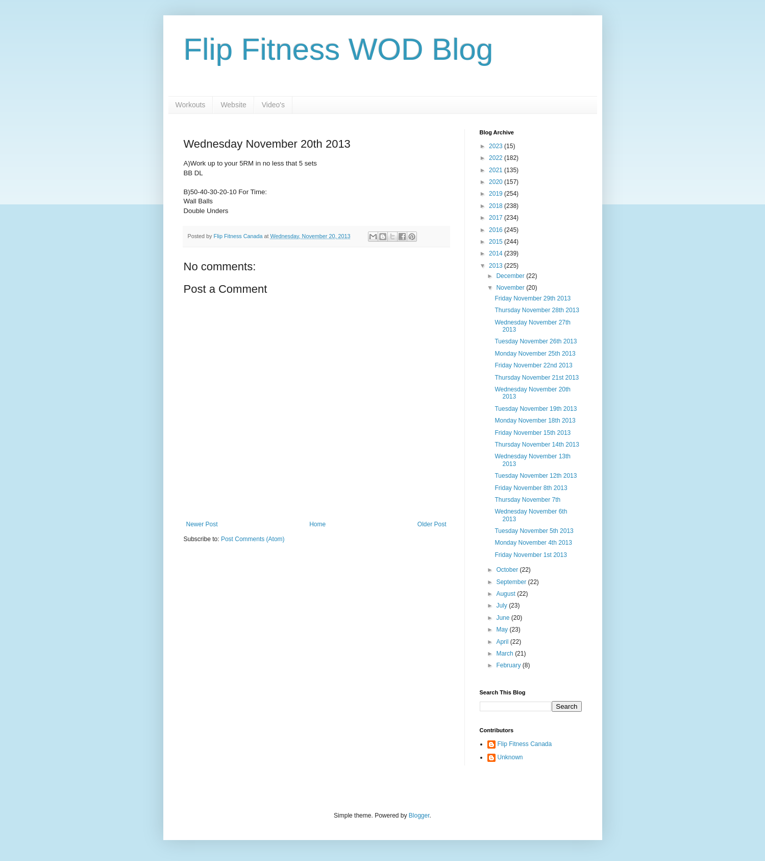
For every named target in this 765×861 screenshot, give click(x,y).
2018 (496, 206)
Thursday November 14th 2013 (537, 444)
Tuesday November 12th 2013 (536, 475)
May (502, 629)
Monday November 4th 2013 (533, 542)
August (506, 593)
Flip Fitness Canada (525, 744)
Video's (273, 105)
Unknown (510, 757)
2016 (496, 230)
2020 (496, 181)
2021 (496, 170)
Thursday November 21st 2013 (537, 377)
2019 (496, 193)
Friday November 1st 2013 (530, 555)
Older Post (432, 524)
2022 (496, 157)
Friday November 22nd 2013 (533, 365)
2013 (496, 265)
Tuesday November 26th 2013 (536, 341)
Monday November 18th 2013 (535, 420)
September (512, 582)
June (503, 617)
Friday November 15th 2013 (533, 432)
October (508, 569)
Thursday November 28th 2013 (537, 310)
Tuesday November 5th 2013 (534, 530)
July (502, 605)
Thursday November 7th (527, 499)
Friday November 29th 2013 (533, 298)
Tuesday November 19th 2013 (536, 408)
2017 (496, 217)
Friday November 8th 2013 (531, 488)
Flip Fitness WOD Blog (338, 49)
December (511, 276)
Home (317, 524)
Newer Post (202, 524)
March (505, 653)
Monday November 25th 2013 (535, 353)
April (503, 641)
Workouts (191, 105)
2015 (496, 241)
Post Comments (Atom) (253, 539)
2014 (496, 253)
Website (233, 105)
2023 (496, 146)
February (509, 665)
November (511, 287)
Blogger (419, 815)
